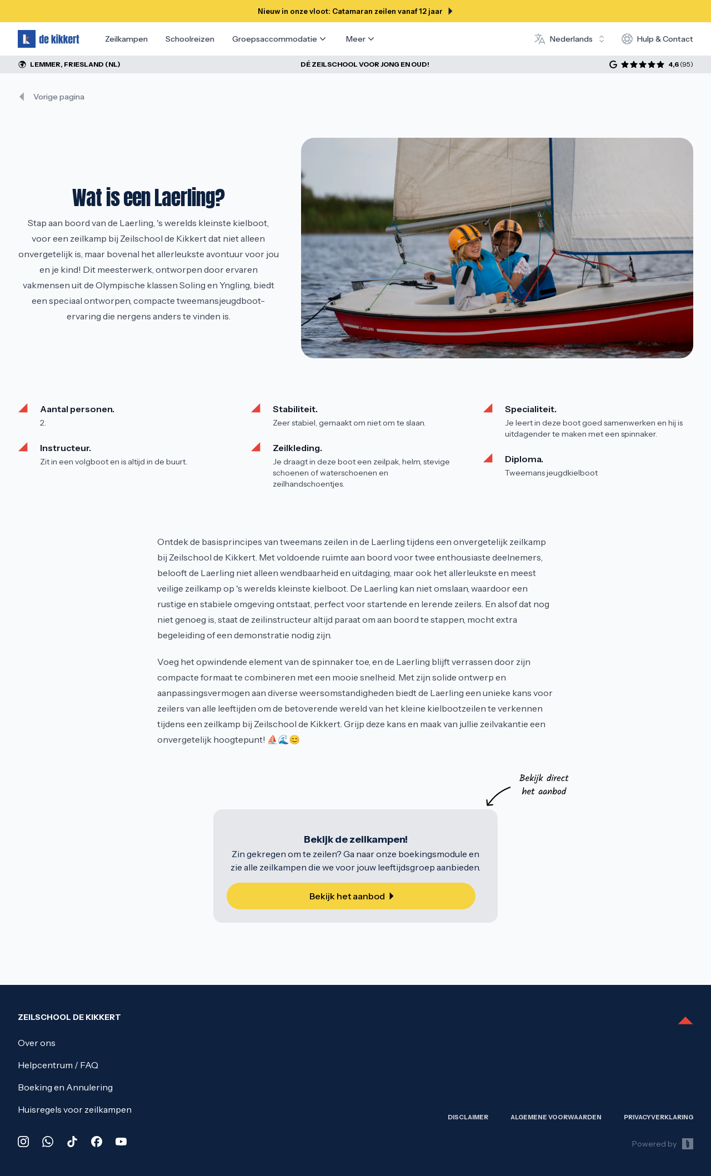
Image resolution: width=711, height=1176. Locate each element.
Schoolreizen (190, 39)
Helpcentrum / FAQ (58, 1064)
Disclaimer (468, 1117)
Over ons (37, 1042)
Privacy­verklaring (658, 1117)
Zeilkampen (126, 39)
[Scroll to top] (685, 1022)
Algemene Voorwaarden (556, 1117)
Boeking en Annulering (65, 1087)
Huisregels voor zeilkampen (75, 1109)
